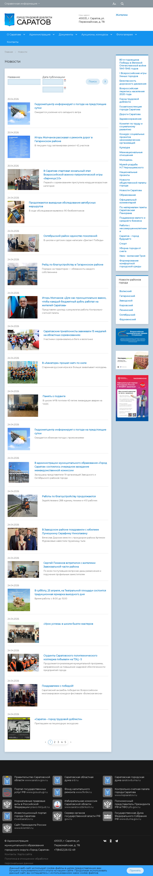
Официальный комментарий (127, 201)
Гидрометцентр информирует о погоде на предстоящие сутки (70, 106)
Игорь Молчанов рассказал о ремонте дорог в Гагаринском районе (63, 139)
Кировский (126, 305)
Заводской (125, 300)
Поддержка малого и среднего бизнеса (132, 219)
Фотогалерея (124, 34)
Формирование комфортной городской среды (130, 263)
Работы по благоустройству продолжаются (69, 496)
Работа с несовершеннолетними (133, 228)
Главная (9, 52)
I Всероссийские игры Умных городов (132, 75)
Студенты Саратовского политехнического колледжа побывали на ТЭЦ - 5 (70, 657)
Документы (66, 34)
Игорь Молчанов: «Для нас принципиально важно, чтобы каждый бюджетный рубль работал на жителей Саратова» (74, 302)
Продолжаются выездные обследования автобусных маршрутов (62, 204)
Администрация (40, 34)
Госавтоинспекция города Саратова (130, 108)
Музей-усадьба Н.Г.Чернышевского (131, 166)
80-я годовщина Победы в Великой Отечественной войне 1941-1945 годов (132, 64)
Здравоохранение (130, 118)
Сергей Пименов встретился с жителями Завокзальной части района (69, 565)
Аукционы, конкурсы (94, 34)
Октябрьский (127, 314)
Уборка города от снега (130, 250)
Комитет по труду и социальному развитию (130, 126)
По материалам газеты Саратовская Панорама (133, 210)
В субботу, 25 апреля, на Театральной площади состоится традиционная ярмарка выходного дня (70, 592)
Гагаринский (127, 296)
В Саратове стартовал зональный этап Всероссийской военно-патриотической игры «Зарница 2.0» (72, 175)
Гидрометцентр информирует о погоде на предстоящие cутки (70, 431)
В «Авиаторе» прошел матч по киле (64, 363)
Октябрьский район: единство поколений (70, 236)
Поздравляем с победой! (57, 686)
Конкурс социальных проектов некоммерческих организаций (131, 138)
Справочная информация (21, 3)
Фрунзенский (127, 319)
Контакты (13, 42)
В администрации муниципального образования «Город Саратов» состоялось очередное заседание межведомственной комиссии (71, 467)
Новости (22, 52)
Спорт (123, 243)
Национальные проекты (128, 174)
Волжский (125, 291)
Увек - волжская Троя (132, 255)
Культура (124, 147)
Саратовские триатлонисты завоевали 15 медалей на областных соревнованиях (74, 333)
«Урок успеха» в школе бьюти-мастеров (68, 623)
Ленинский (126, 310)
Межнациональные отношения (131, 154)
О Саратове (14, 34)
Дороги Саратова (129, 114)
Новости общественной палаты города (132, 182)
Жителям (122, 15)
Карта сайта (24, 854)
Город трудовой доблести (129, 100)
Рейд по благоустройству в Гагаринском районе (72, 264)
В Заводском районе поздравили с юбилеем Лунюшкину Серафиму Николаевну (70, 531)
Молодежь (125, 159)
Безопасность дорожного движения (132, 82)
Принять (135, 870)
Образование (127, 195)
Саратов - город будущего (129, 237)
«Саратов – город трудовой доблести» (58, 719)
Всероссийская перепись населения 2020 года (131, 91)
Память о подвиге (54, 396)
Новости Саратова (130, 190)
